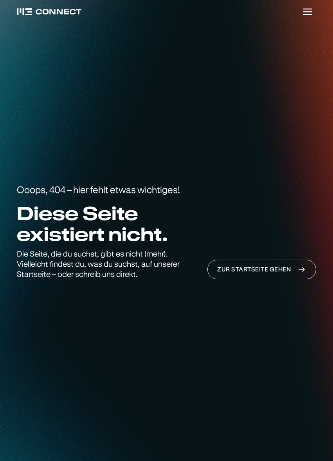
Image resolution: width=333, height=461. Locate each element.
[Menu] (307, 11)
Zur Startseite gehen (261, 269)
